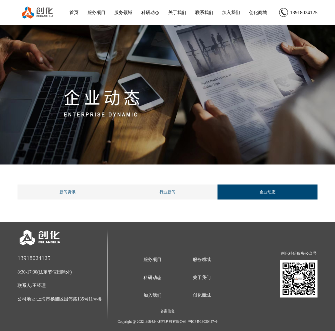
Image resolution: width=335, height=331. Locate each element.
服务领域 (123, 12)
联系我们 (204, 12)
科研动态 (150, 12)
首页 (74, 12)
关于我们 (177, 12)
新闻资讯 (68, 192)
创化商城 (258, 12)
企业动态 (268, 192)
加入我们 (231, 12)
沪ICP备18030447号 (203, 322)
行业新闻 (168, 192)
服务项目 (97, 12)
